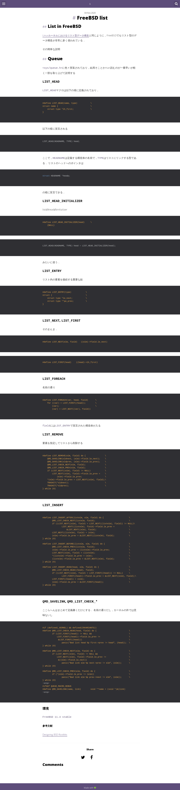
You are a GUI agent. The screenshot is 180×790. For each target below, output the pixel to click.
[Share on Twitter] (83, 758)
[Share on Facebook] (92, 758)
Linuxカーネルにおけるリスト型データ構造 (67, 35)
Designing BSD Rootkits (55, 732)
